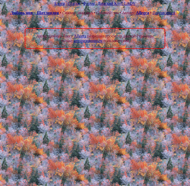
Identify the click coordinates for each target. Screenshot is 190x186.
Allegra (142, 13)
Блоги (59, 3)
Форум (88, 3)
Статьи (74, 3)
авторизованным (88, 40)
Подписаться (166, 13)
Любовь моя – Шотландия (34, 13)
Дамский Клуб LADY (117, 3)
